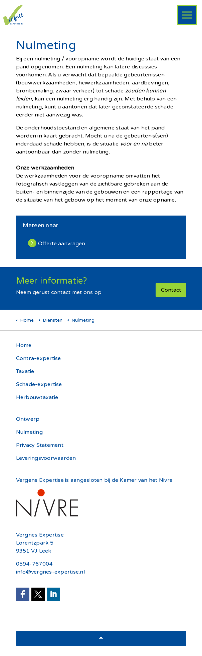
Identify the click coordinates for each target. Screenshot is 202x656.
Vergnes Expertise (40, 535)
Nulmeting (29, 432)
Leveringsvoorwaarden (46, 458)
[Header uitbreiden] (187, 15)
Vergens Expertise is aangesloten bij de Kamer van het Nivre (94, 480)
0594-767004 (34, 564)
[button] (101, 638)
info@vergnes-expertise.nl (50, 572)
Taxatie (25, 371)
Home (24, 345)
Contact (171, 290)
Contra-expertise (38, 358)
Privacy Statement (39, 445)
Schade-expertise (39, 384)
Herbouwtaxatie (37, 397)
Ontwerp (28, 419)
